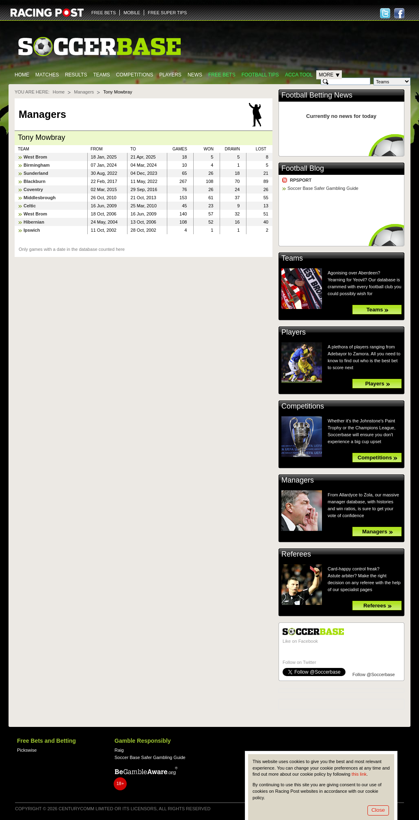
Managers (84, 91)
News (195, 75)
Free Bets (221, 75)
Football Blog (302, 168)
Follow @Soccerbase (373, 674)
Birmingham (37, 165)
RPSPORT (300, 180)
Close (378, 810)
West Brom (35, 156)
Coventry (33, 189)
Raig (119, 750)
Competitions (134, 75)
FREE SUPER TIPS (167, 12)
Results (76, 75)
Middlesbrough (40, 197)
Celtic (30, 205)
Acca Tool (299, 75)
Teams (101, 75)
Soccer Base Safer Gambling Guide (323, 188)
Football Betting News (316, 95)
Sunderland (36, 173)
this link (359, 774)
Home (22, 75)
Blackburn (34, 181)
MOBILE (131, 12)
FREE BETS (103, 12)
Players (170, 75)
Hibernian (34, 222)
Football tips (260, 75)
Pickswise (27, 750)
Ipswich (32, 230)
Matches (47, 75)
